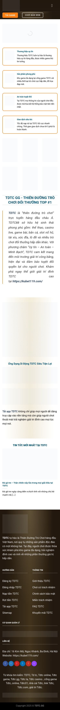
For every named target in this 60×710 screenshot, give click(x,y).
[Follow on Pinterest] (17, 663)
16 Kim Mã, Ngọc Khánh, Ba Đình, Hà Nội (34, 651)
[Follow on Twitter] (11, 663)
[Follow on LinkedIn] (22, 663)
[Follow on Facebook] (5, 663)
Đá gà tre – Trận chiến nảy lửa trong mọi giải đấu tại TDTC (27, 484)
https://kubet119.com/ (26, 655)
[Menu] (53, 5)
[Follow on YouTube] (28, 663)
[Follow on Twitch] (34, 663)
